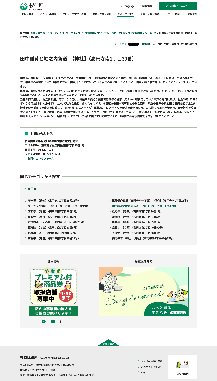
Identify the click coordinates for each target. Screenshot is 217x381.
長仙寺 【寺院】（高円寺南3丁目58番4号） (137, 224)
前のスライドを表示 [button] (44, 313)
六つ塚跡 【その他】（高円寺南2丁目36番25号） (57, 214)
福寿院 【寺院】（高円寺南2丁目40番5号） (53, 219)
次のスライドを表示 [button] (53, 313)
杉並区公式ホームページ (44, 24)
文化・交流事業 (86, 24)
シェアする (120, 35)
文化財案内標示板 (137, 24)
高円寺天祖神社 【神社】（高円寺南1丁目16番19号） (59, 197)
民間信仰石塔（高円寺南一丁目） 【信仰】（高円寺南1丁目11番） (150, 192)
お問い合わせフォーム (41, 150)
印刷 (147, 35)
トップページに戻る (151, 353)
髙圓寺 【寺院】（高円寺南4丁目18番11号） (54, 230)
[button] (127, 5)
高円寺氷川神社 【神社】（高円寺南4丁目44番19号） (143, 230)
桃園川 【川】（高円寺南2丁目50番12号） (53, 224)
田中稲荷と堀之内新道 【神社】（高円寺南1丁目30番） (144, 197)
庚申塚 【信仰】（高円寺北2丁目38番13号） (54, 192)
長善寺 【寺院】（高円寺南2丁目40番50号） (138, 219)
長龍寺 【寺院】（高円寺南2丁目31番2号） (53, 208)
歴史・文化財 (118, 24)
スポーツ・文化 (67, 24)
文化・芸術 (103, 24)
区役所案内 (183, 365)
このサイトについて (151, 358)
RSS (143, 364)
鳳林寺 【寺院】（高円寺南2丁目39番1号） (137, 214)
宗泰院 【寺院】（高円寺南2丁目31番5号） (137, 208)
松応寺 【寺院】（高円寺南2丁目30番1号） (137, 203)
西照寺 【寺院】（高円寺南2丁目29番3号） (53, 203)
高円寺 (153, 24)
